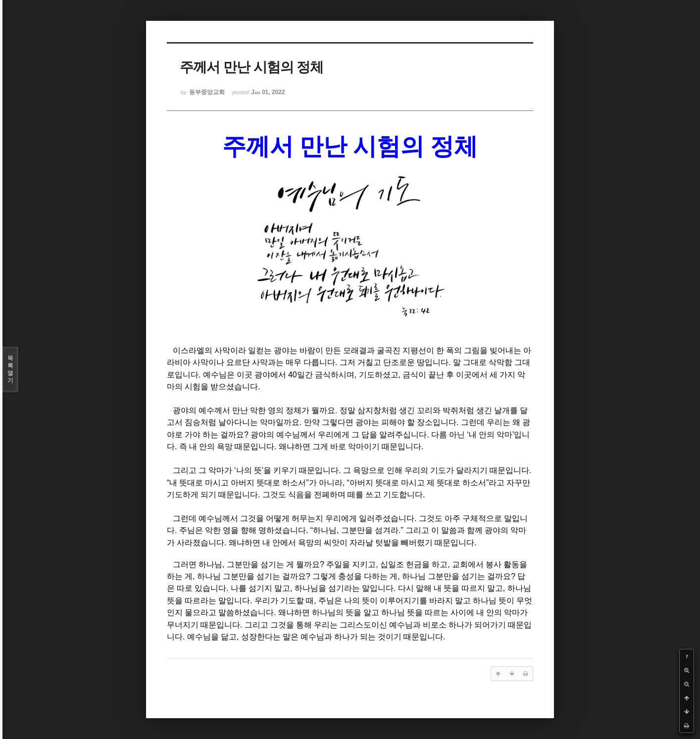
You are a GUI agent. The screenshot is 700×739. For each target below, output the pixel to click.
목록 (10, 369)
